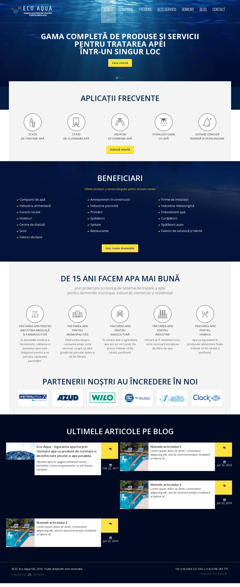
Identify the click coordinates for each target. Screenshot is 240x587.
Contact (218, 9)
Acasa (108, 9)
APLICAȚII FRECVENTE (120, 98)
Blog (203, 9)
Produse (145, 9)
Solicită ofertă (120, 149)
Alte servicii (166, 9)
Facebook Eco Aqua (213, 573)
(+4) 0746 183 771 (217, 569)
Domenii (188, 9)
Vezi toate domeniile (120, 248)
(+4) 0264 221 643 (191, 569)
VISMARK (38, 574)
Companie (126, 9)
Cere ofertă (120, 63)
